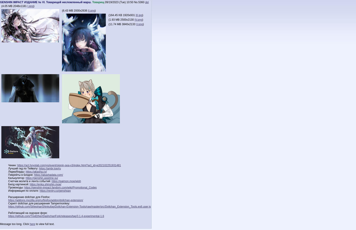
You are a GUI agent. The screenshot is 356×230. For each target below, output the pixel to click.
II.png (91, 10)
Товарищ (98, 2)
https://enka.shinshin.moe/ (45, 184)
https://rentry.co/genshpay (55, 190)
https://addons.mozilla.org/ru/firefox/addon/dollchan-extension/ (45, 200)
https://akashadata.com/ (48, 174)
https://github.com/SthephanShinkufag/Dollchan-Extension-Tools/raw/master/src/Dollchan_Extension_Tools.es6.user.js (79, 206)
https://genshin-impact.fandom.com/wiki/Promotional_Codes (60, 187)
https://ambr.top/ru (50, 168)
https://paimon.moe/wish (66, 181)
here (32, 224)
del (147, 2)
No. (136, 2)
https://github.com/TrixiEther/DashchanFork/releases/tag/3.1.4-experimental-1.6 (56, 216)
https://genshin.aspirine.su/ (42, 178)
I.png (30, 6)
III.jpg (139, 15)
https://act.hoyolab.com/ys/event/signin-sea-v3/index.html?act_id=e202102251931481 (69, 165)
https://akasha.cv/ (36, 171)
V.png (139, 24)
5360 (141, 2)
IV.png (138, 19)
